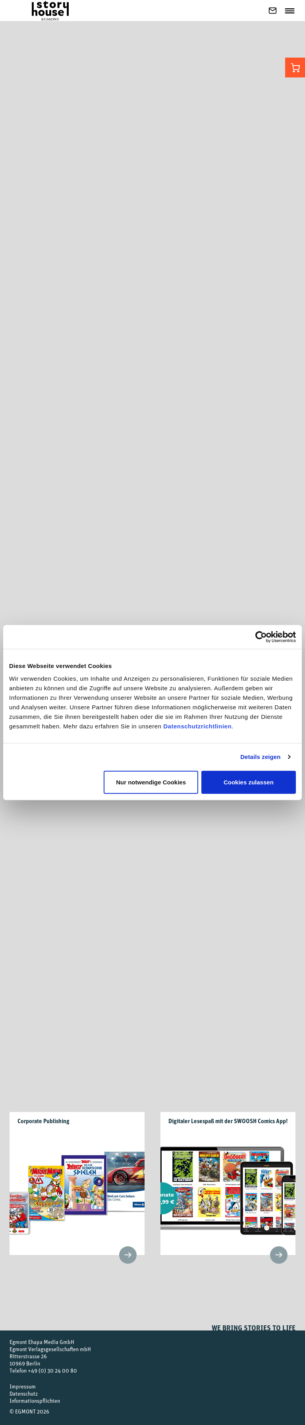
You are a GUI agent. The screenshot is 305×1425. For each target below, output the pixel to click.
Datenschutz (24, 1393)
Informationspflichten (35, 1400)
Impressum (23, 1386)
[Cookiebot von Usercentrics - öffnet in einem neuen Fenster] (261, 637)
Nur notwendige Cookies (151, 781)
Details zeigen (260, 756)
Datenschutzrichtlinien (197, 725)
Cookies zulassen (249, 781)
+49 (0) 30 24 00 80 (52, 1370)
